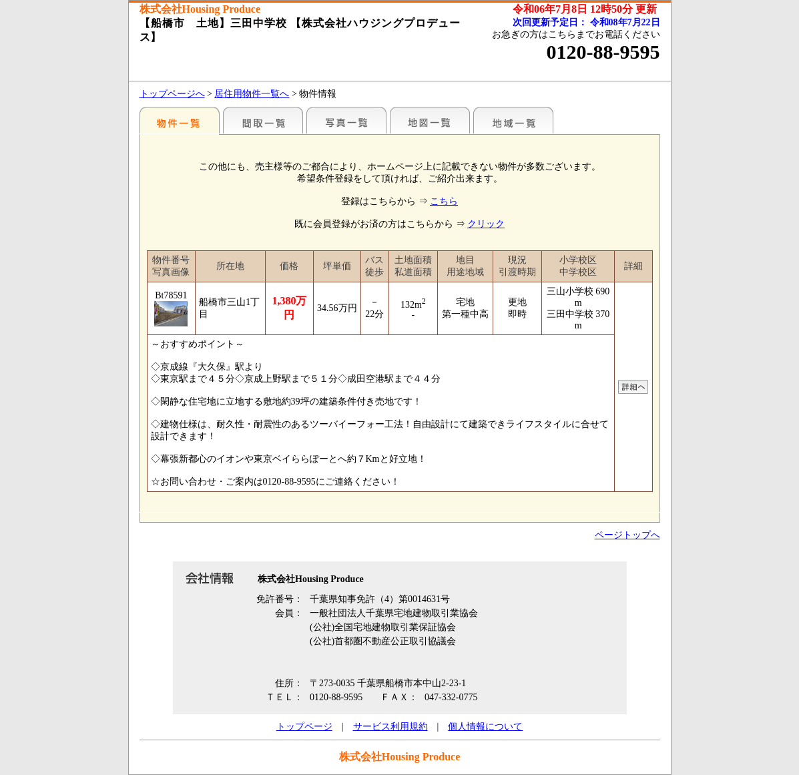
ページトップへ (627, 535)
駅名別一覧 (180, 120)
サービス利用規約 (390, 727)
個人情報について (485, 727)
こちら (444, 201)
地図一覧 (430, 120)
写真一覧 (346, 120)
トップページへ (172, 94)
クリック (486, 224)
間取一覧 (263, 120)
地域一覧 (513, 120)
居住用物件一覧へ (251, 94)
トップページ (304, 727)
